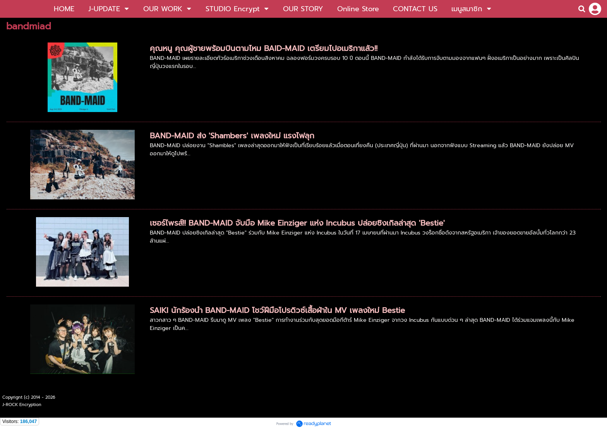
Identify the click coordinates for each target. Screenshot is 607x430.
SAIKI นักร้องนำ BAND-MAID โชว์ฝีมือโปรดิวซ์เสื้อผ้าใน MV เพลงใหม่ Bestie (277, 310)
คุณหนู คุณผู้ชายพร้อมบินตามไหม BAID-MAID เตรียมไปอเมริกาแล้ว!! (263, 48)
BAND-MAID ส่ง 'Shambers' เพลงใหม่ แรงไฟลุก (232, 135)
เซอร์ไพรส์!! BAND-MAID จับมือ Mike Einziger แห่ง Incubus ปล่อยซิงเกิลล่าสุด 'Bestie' (297, 223)
